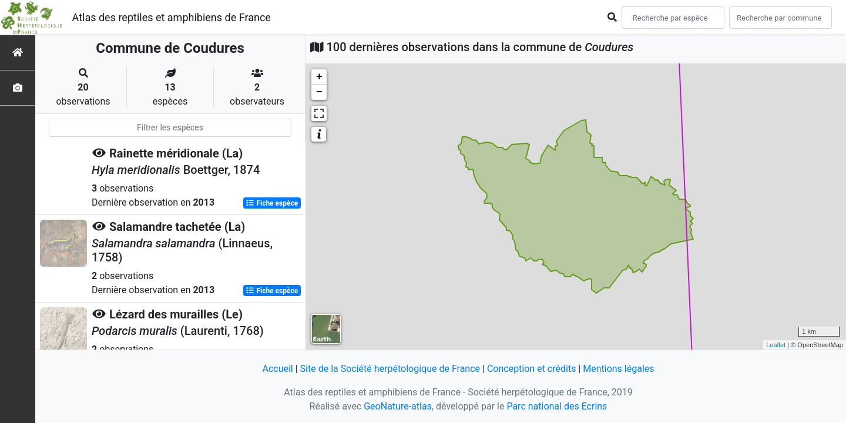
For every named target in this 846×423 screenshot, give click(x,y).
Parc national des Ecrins (556, 406)
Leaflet (775, 344)
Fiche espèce (272, 203)
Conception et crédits (531, 368)
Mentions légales (618, 368)
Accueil (277, 368)
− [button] (319, 92)
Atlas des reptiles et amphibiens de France (171, 17)
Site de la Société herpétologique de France (390, 368)
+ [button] (319, 77)
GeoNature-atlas (398, 406)
